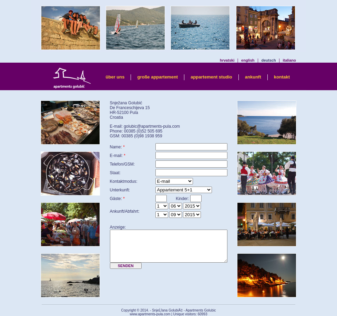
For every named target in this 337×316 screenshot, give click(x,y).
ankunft (253, 77)
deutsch (268, 60)
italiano (289, 60)
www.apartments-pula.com (150, 314)
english (248, 60)
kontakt (282, 77)
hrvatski (227, 60)
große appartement (157, 77)
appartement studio (211, 77)
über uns (115, 77)
